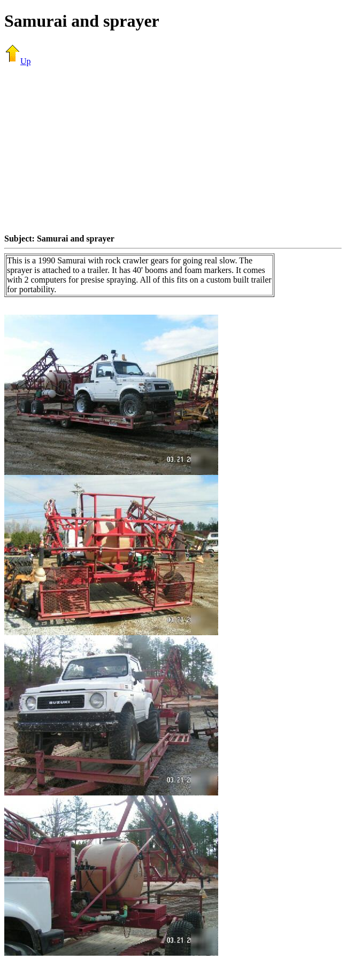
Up (17, 61)
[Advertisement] (175, 149)
